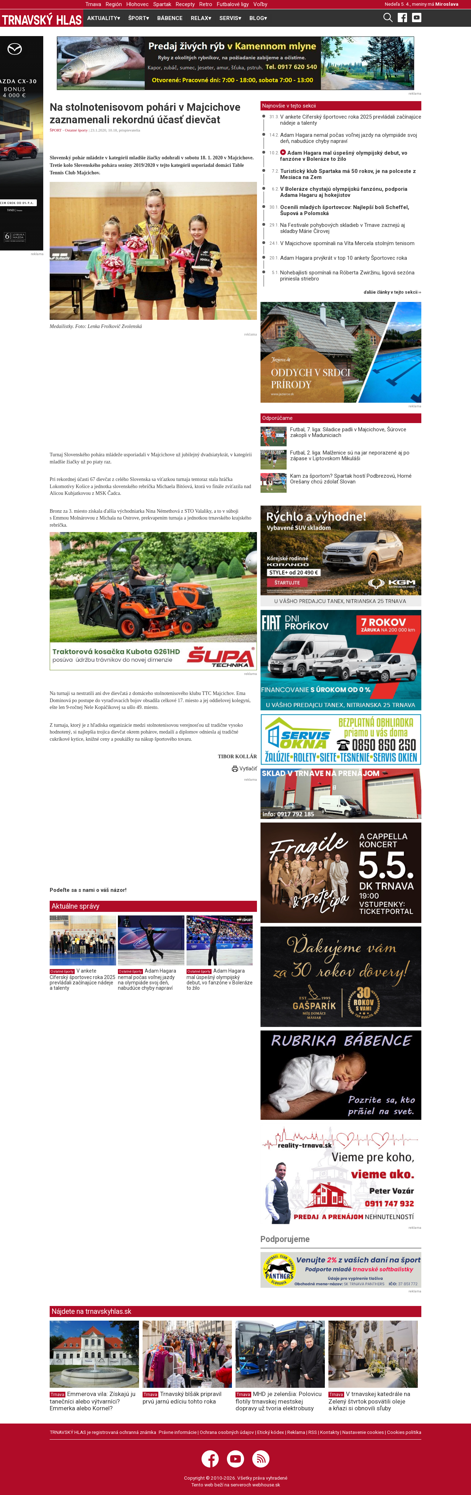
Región (114, 4)
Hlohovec (138, 4)
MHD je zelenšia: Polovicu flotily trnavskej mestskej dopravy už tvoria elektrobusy (279, 1401)
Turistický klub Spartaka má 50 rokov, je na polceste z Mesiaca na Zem (348, 174)
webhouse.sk (266, 1484)
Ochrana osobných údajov (227, 1432)
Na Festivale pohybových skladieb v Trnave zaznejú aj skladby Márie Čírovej (342, 228)
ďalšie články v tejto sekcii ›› (392, 292)
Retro (205, 4)
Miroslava (446, 4)
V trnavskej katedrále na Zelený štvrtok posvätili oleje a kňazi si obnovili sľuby (369, 1401)
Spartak (162, 4)
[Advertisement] (153, 389)
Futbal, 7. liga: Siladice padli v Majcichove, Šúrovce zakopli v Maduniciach (348, 432)
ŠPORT (55, 130)
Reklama (296, 1432)
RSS (312, 1432)
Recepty (185, 4)
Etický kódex (270, 1432)
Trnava (93, 4)
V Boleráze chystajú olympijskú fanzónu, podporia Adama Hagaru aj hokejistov (343, 192)
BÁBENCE (170, 18)
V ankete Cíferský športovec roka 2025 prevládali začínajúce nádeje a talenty (82, 979)
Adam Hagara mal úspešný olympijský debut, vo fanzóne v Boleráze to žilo (220, 979)
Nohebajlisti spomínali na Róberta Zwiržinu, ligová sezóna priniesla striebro (347, 275)
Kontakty (329, 1432)
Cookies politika (404, 1432)
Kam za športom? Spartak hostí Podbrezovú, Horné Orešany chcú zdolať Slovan (351, 479)
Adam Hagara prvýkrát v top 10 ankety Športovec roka (343, 258)
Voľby (260, 4)
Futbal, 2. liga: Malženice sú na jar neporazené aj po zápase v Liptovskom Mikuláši (350, 456)
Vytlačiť (244, 768)
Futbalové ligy (233, 4)
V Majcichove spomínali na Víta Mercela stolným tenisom (347, 243)
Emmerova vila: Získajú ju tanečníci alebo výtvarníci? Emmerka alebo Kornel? (92, 1401)
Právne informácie (178, 1432)
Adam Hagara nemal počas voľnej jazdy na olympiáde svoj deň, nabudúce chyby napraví (147, 979)
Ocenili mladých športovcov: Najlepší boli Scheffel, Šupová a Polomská (344, 210)
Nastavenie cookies (363, 1432)
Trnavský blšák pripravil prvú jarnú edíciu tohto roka (182, 1397)
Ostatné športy (76, 130)
